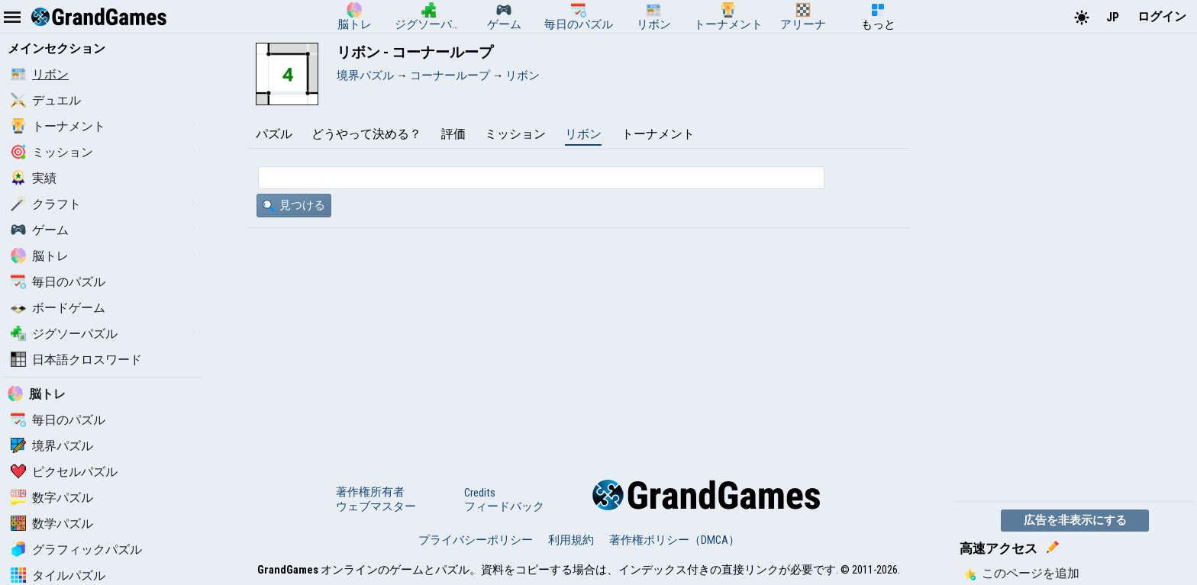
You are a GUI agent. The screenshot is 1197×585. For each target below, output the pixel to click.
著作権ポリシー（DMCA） (674, 540)
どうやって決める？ (366, 134)
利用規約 (571, 540)
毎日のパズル (58, 282)
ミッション (52, 152)
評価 (453, 134)
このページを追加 (1021, 573)
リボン (40, 74)
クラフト (46, 204)
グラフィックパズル (76, 549)
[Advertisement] (579, 342)
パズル (274, 134)
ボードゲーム (58, 308)
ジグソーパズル (64, 333)
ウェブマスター (376, 506)
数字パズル (52, 497)
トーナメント (58, 126)
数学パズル (52, 523)
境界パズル (52, 446)
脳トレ (40, 256)
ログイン (1161, 16)
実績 (33, 178)
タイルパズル (58, 575)
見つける (294, 205)
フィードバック (504, 506)
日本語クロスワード (76, 359)
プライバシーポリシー (475, 540)
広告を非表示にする (1075, 520)
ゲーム (40, 230)
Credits (479, 493)
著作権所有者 (370, 492)
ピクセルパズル (64, 471)
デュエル (46, 100)
